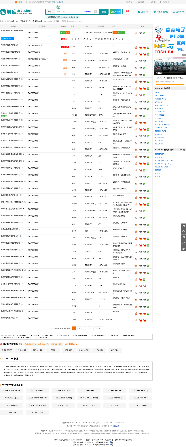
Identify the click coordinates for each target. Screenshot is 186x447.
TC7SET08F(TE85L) (41, 338)
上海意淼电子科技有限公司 (10, 59)
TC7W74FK (159, 144)
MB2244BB (159, 118)
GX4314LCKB (160, 112)
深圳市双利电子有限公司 (9, 195)
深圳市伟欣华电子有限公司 (10, 120)
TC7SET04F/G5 (7, 338)
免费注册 (60, 2)
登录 (53, 2)
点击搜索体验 (71, 344)
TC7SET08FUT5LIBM (37, 405)
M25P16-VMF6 (160, 99)
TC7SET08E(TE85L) (19, 336)
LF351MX (99, 350)
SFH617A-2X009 (161, 128)
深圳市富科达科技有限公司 (10, 250)
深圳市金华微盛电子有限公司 (11, 291)
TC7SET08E (34, 336)
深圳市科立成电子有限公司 (10, 65)
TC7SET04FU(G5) (98, 336)
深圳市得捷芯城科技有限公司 (11, 256)
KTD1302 (68, 350)
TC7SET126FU (141, 405)
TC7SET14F (11, 413)
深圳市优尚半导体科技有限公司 (12, 31)
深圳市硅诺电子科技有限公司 (11, 106)
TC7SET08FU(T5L (11, 398)
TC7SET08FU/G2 (141, 398)
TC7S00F (158, 173)
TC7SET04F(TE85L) (23, 338)
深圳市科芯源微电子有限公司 (11, 161)
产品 (50, 12)
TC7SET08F (33, 38)
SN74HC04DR (7, 350)
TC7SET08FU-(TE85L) (89, 398)
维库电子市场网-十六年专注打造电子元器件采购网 (16, 12)
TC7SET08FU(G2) (140, 390)
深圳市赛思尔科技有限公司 (10, 263)
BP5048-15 (159, 109)
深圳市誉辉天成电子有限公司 (11, 154)
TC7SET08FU (34, 45)
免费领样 (87, 12)
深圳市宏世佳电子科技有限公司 (12, 147)
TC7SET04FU (113, 336)
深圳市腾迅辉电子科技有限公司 (12, 270)
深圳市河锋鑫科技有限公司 (10, 175)
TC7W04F (158, 134)
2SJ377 (158, 92)
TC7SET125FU (89, 405)
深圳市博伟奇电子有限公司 (10, 168)
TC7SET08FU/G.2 (115, 398)
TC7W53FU (159, 137)
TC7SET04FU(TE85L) (80, 336)
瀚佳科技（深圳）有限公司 (10, 134)
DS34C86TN (83, 350)
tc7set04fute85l (48, 336)
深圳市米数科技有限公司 (9, 236)
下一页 (97, 328)
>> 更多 (183, 150)
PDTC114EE (37, 350)
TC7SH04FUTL (160, 131)
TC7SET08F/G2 (37, 390)
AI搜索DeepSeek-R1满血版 (63, 17)
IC (17, 21)
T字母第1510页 (37, 21)
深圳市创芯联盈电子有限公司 (11, 209)
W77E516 (158, 102)
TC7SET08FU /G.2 (114, 390)
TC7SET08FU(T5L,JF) (11, 390)
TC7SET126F (114, 405)
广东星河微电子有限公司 (9, 45)
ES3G (53, 350)
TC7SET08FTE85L (63, 390)
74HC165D (22, 350)
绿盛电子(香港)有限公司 (9, 229)
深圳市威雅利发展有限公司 (10, 277)
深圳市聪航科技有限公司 (9, 72)
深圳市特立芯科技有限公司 (10, 141)
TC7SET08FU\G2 (11, 405)
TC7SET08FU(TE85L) (63, 398)
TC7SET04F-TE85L (128, 336)
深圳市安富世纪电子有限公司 (11, 127)
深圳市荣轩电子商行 (8, 318)
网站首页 (129, 2)
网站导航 (167, 2)
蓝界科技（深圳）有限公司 (10, 284)
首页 (12, 21)
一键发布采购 (161, 12)
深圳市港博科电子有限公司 (10, 188)
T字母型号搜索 (24, 21)
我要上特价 (7, 38)
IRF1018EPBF (160, 96)
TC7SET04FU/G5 (62, 336)
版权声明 (129, 440)
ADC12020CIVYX (161, 105)
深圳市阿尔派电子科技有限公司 (12, 311)
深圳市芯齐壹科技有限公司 (10, 113)
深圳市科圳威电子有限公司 (10, 304)
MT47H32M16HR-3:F (162, 125)
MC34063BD (159, 115)
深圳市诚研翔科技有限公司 (10, 79)
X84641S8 (159, 121)
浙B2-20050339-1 (98, 440)
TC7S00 (158, 170)
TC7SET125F (63, 405)
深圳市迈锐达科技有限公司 (10, 86)
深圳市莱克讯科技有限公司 (10, 52)
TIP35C (158, 176)
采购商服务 (141, 2)
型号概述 (115, 12)
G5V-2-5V (114, 350)
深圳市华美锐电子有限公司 (10, 93)
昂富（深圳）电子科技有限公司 (12, 202)
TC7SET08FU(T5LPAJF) (37, 398)
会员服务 (154, 2)
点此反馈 (116, 426)
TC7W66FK (159, 141)
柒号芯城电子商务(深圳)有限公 (12, 297)
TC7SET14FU (37, 413)
